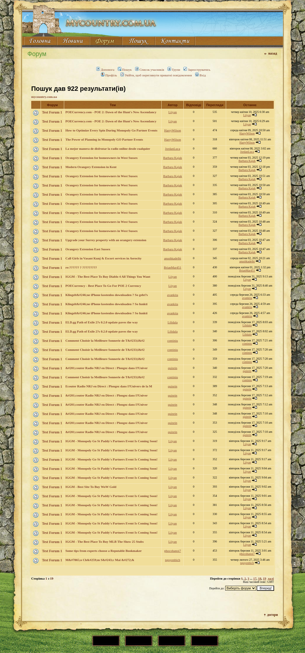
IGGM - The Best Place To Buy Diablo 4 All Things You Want (107, 276)
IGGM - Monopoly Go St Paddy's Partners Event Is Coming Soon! (111, 441)
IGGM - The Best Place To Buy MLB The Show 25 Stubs (104, 541)
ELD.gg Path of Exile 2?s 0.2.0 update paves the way (101, 322)
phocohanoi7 (172, 550)
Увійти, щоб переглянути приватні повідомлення (156, 75)
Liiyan (172, 112)
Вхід (200, 75)
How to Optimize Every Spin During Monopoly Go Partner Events (111, 130)
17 (254, 578)
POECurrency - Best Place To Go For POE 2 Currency (103, 285)
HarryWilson (172, 130)
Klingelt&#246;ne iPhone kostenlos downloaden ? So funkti (106, 304)
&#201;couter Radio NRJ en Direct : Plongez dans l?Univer (106, 368)
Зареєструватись (196, 69)
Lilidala (173, 322)
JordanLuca (172, 148)
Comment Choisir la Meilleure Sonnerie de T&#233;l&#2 (105, 340)
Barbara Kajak (172, 157)
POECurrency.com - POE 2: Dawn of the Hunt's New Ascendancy (110, 112)
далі (271, 578)
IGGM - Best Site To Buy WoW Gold (90, 486)
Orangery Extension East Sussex (87, 249)
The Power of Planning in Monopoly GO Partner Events (104, 139)
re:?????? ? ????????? (81, 267)
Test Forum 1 (52, 112)
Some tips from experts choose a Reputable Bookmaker (103, 550)
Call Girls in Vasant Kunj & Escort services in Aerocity (103, 258)
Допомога (105, 69)
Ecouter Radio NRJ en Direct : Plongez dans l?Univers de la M (108, 386)
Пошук (125, 69)
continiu (172, 340)
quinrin (172, 368)
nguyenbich (172, 560)
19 (264, 578)
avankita (172, 295)
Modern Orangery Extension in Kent (91, 167)
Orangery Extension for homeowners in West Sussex (101, 157)
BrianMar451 (172, 267)
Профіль (109, 75)
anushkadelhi (172, 258)
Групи (174, 69)
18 (259, 578)
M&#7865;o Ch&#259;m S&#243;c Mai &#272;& (99, 560)
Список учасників (149, 69)
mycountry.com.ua (44, 96)
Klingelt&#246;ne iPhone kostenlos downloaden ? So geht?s (106, 295)
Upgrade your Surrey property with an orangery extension (105, 240)
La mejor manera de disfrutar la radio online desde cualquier (107, 148)
